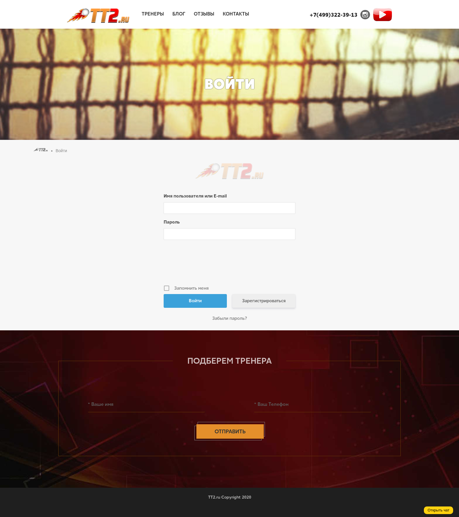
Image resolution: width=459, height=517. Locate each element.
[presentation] (230, 264)
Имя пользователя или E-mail (195, 196)
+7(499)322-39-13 (333, 14)
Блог (178, 14)
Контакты (236, 14)
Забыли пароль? (229, 318)
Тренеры (153, 14)
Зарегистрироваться (264, 301)
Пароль (172, 222)
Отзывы (204, 14)
